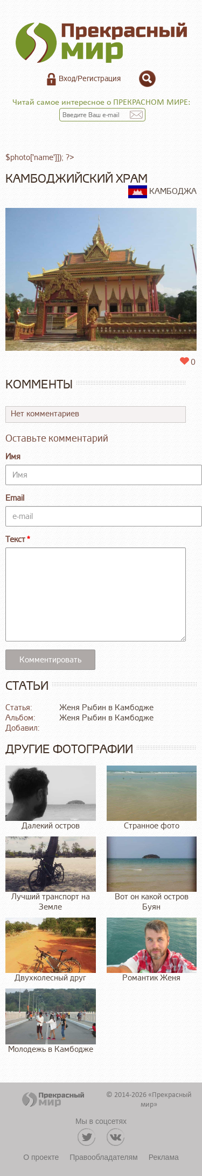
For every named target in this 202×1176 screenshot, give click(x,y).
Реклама (164, 1157)
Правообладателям (103, 1157)
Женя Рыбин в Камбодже (106, 708)
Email (14, 498)
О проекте (41, 1157)
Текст (15, 540)
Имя (12, 457)
